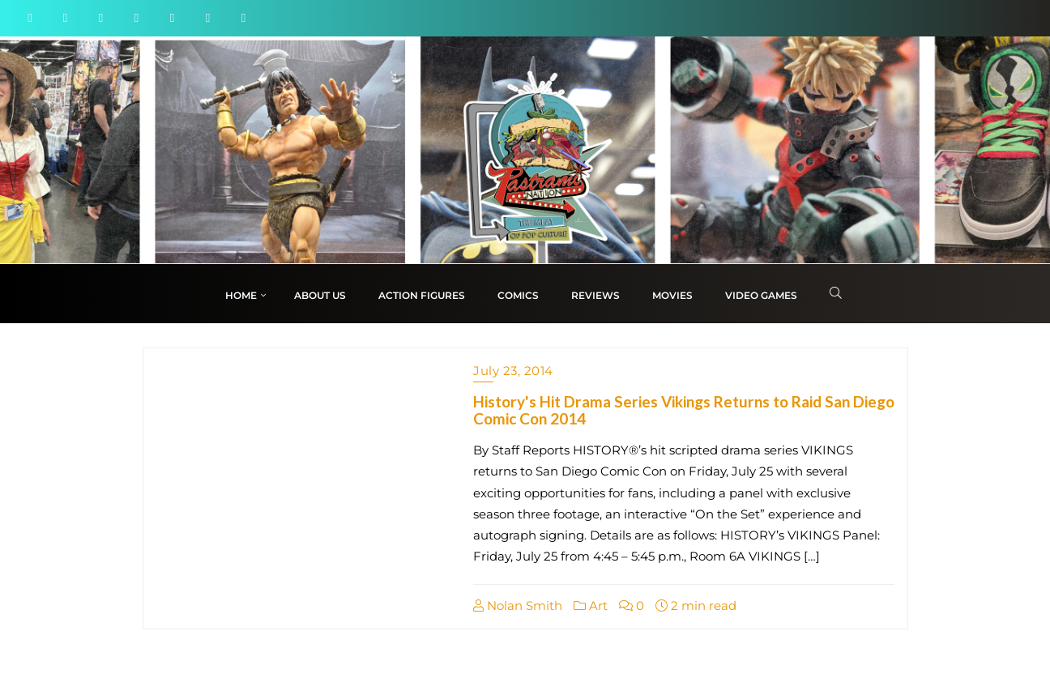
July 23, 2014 (513, 370)
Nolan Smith (517, 605)
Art (591, 605)
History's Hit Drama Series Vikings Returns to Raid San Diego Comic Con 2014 (683, 410)
